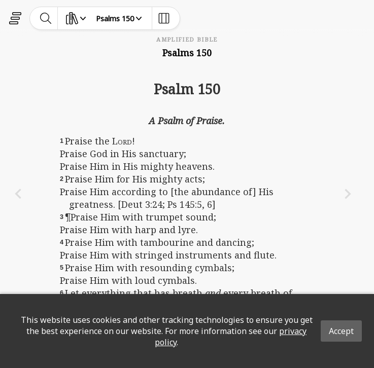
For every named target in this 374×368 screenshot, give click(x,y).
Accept (341, 331)
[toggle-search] (46, 18)
